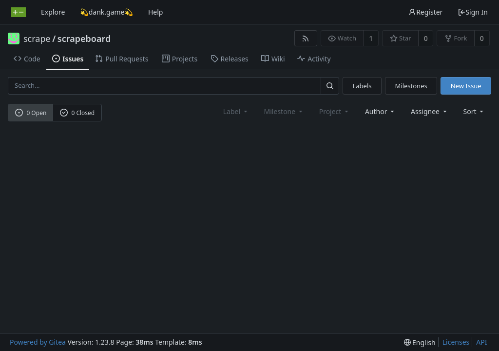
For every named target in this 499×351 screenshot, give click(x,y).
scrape (37, 38)
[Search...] (330, 85)
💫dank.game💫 (106, 12)
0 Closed (77, 113)
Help (155, 12)
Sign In (473, 12)
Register (425, 12)
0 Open (31, 113)
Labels (361, 85)
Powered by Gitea (38, 342)
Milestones (411, 85)
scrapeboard (84, 38)
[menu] (474, 111)
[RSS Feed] (305, 38)
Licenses (456, 342)
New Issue (466, 85)
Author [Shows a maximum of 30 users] (380, 111)
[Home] (18, 12)
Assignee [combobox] (429, 111)
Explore (53, 12)
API (481, 342)
